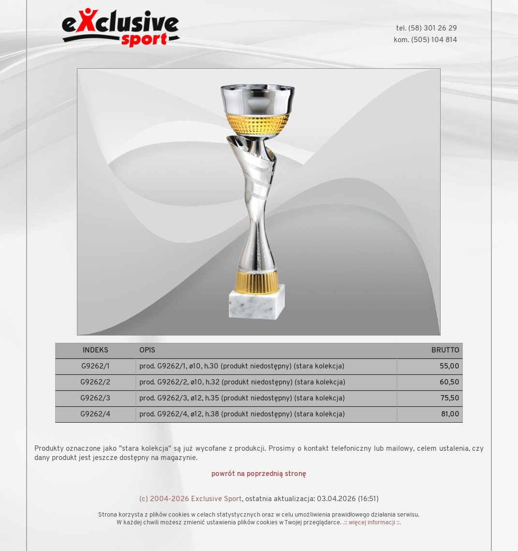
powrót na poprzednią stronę (258, 474)
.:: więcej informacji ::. (372, 523)
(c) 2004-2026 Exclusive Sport (190, 499)
